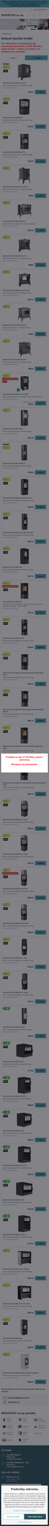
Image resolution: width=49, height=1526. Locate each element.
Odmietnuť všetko (13, 1516)
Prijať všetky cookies (35, 1516)
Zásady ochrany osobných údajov (24, 1510)
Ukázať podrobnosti (24, 1522)
